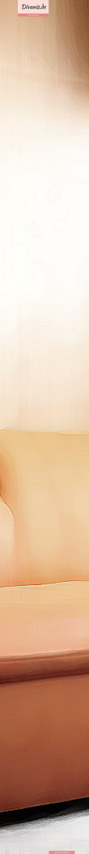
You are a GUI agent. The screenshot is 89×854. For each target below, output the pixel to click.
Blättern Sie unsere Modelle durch (62, 852)
